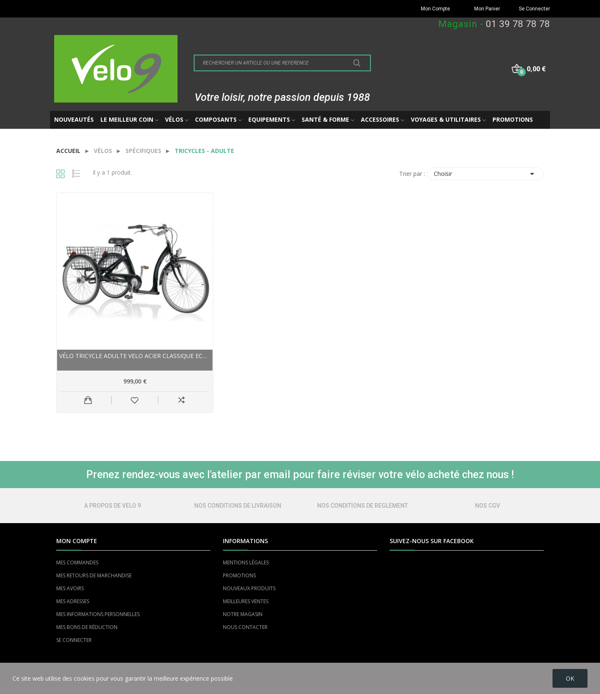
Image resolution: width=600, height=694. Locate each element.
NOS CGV (487, 505)
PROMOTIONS (239, 575)
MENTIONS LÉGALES (246, 562)
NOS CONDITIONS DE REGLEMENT (362, 505)
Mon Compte (435, 9)
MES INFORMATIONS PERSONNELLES (98, 614)
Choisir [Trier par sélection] (485, 174)
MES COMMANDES (77, 562)
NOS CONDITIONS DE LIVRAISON (237, 505)
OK (570, 678)
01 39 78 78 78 (518, 24)
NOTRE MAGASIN (242, 614)
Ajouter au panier (88, 400)
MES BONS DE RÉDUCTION (87, 627)
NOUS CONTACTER (245, 627)
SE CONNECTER (74, 640)
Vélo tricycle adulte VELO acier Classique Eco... (134, 356)
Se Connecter (534, 9)
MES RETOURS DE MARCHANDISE (94, 575)
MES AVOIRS (70, 588)
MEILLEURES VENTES (245, 601)
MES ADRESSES (72, 601)
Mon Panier (487, 9)
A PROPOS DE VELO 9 (112, 505)
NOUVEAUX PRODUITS (249, 588)
